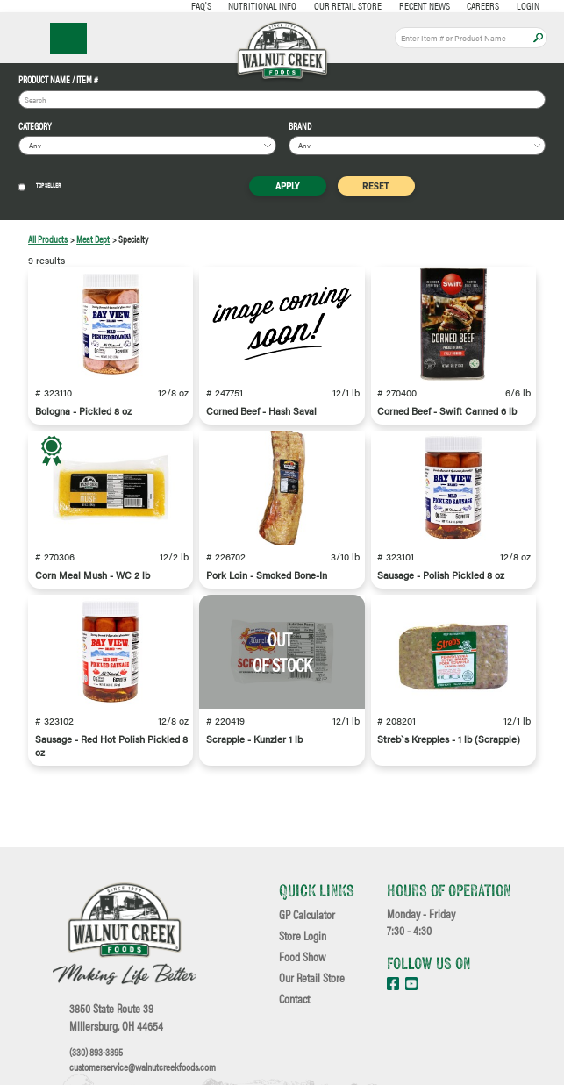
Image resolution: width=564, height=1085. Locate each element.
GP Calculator (307, 915)
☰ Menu (68, 38)
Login (528, 5)
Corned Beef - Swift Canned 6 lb (447, 411)
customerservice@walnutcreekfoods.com (142, 1066)
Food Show (302, 957)
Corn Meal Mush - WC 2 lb (92, 575)
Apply (538, 38)
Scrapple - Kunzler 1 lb (254, 739)
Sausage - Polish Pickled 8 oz (440, 575)
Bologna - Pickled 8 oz (83, 411)
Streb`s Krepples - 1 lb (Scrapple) (448, 739)
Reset (375, 185)
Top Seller (39, 186)
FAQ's (201, 5)
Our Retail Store (348, 5)
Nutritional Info (262, 5)
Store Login (302, 936)
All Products (48, 239)
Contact (294, 999)
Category (35, 127)
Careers (483, 5)
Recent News (424, 5)
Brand (300, 127)
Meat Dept (93, 239)
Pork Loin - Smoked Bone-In (266, 575)
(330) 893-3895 (96, 1051)
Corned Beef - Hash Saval (261, 411)
